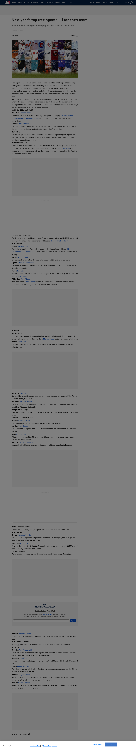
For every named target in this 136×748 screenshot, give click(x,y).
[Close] (133, 744)
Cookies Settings (97, 744)
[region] (68, 744)
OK (111, 744)
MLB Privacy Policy (35, 746)
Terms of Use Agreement (50, 746)
